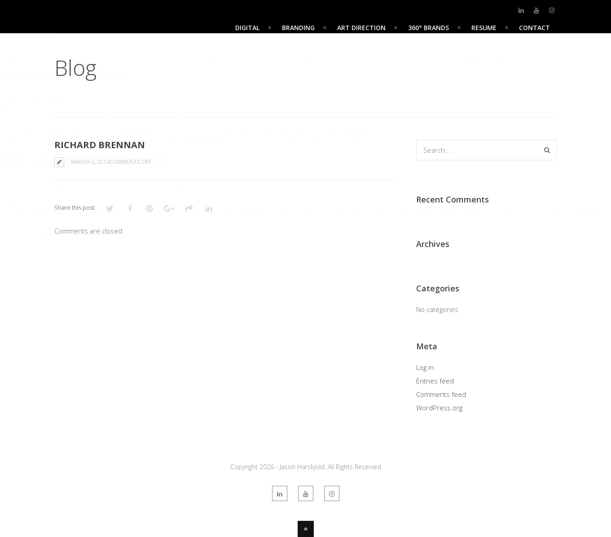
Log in (425, 367)
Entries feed (435, 380)
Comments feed (441, 394)
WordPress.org (439, 407)
